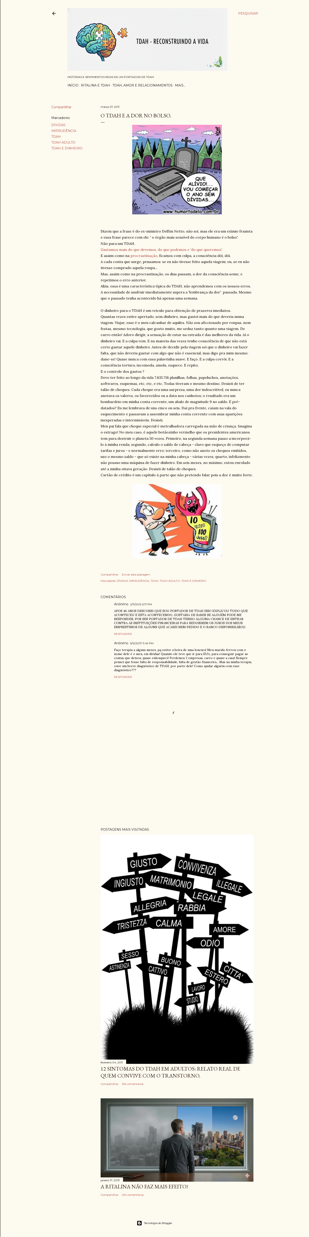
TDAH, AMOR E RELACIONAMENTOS (142, 85)
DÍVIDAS (58, 125)
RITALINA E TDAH (95, 85)
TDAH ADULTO (63, 142)
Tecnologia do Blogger (154, 1223)
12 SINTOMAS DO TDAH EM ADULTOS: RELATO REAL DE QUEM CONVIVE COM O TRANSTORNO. (170, 1072)
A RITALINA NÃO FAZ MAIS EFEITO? (144, 1186)
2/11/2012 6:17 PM (141, 604)
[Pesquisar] (248, 13)
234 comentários (133, 1194)
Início (72, 85)
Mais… (180, 85)
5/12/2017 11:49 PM (141, 643)
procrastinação (143, 255)
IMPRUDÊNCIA (63, 131)
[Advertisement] (177, 785)
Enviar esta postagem (136, 574)
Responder (123, 634)
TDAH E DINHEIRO (66, 148)
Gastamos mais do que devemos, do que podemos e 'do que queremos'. (162, 249)
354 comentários (132, 1084)
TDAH (56, 137)
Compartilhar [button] (61, 107)
